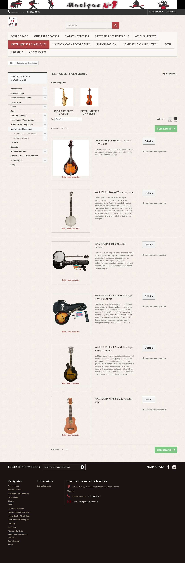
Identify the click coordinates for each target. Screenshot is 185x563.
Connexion (171, 12)
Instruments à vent (21, 138)
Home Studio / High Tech (140, 44)
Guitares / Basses (46, 36)
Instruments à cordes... (89, 112)
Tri (52, 119)
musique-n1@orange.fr (88, 502)
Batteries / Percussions (112, 36)
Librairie (17, 52)
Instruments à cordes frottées (25, 133)
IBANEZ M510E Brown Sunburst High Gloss (113, 142)
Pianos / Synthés (77, 36)
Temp (13, 165)
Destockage (19, 36)
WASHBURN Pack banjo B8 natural (110, 245)
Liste (175, 119)
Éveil (167, 44)
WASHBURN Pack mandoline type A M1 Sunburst (114, 297)
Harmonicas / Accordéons (71, 44)
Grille (170, 119)
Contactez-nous (156, 12)
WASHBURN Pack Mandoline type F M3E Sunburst (114, 348)
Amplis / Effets (145, 36)
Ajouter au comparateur (156, 152)
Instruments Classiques (29, 44)
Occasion (15, 147)
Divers (13, 107)
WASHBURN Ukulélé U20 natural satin (113, 400)
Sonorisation (107, 44)
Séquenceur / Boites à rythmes (24, 156)
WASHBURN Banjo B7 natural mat (114, 192)
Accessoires (37, 52)
